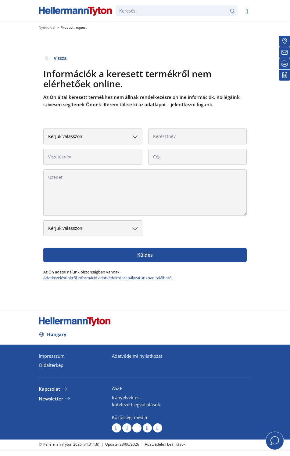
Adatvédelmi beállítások (165, 444)
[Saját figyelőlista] (284, 75)
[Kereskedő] (284, 41)
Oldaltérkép (51, 365)
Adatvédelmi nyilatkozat (137, 356)
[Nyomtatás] (284, 63)
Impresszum (52, 356)
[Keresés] (177, 10)
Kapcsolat (49, 389)
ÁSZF (117, 388)
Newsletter (51, 399)
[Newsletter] (284, 52)
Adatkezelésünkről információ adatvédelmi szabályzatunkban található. (108, 277)
